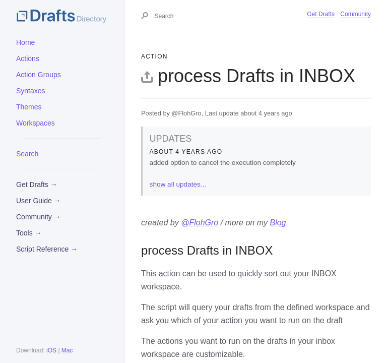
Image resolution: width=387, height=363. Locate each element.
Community (355, 14)
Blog (278, 222)
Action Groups (38, 75)
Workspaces (35, 123)
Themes (29, 107)
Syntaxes (30, 91)
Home (25, 42)
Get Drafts (321, 14)
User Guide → (38, 201)
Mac (67, 350)
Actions (27, 58)
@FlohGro (199, 222)
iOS (51, 350)
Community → (38, 217)
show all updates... (178, 184)
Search (27, 154)
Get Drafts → (36, 184)
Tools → (29, 233)
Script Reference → (47, 249)
